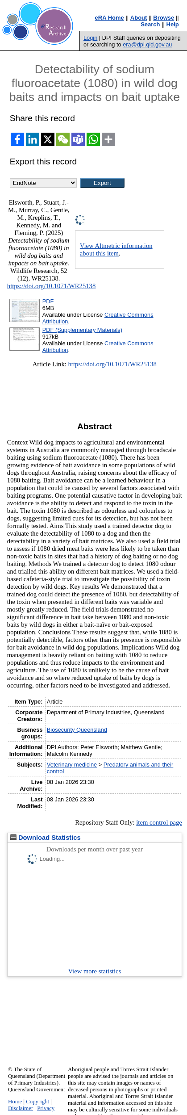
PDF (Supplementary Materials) (82, 330)
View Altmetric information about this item (116, 249)
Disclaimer (20, 1108)
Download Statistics (45, 837)
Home (15, 1101)
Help (172, 24)
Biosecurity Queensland (77, 729)
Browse (163, 17)
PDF (48, 301)
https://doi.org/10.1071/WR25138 (51, 285)
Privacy (45, 1108)
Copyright (37, 1101)
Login (90, 37)
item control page (159, 822)
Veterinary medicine (72, 764)
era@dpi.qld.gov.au (147, 44)
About (138, 17)
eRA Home (109, 17)
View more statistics (94, 971)
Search (150, 24)
